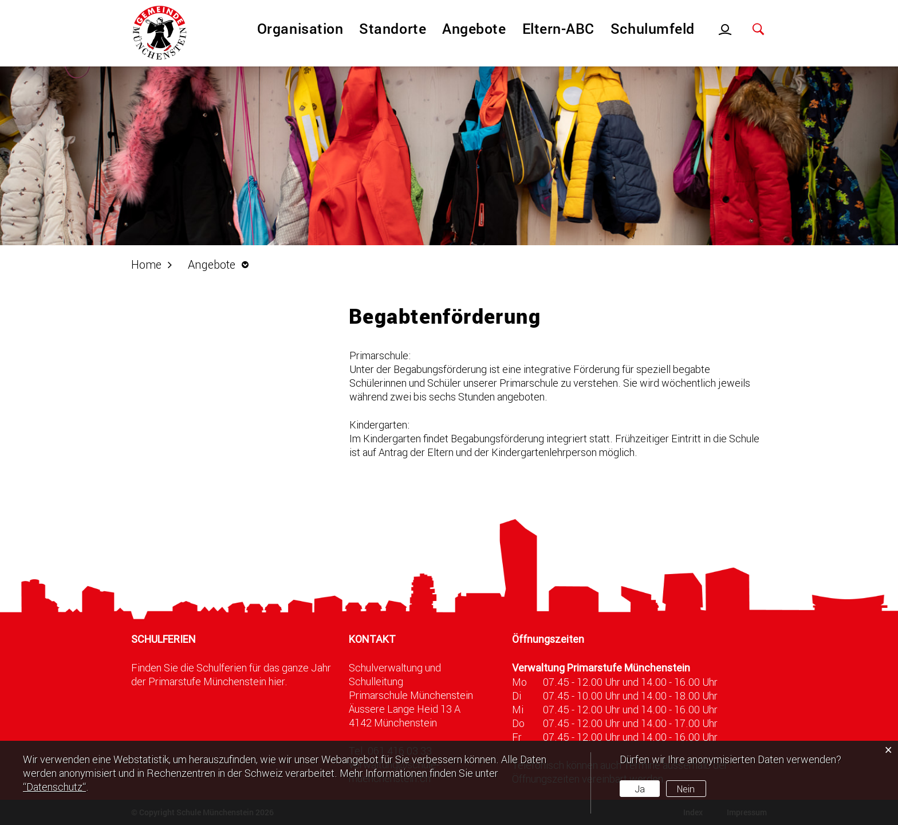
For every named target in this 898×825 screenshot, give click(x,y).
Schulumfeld (653, 28)
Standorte (392, 28)
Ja (640, 789)
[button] (221, 264)
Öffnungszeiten (548, 639)
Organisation (300, 28)
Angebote (474, 28)
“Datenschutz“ (54, 786)
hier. (278, 681)
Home (146, 264)
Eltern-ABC (558, 28)
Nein (686, 789)
